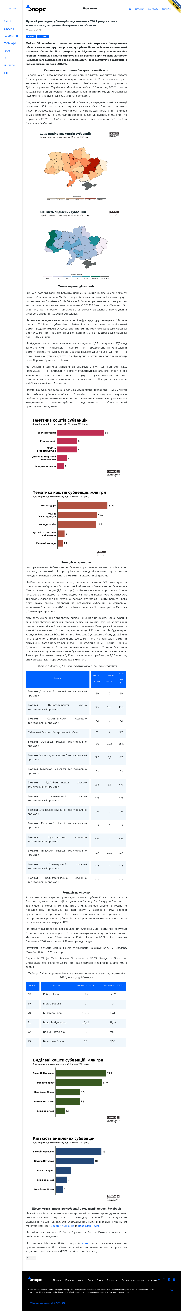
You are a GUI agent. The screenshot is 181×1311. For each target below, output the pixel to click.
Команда (70, 1280)
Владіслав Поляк (88, 1225)
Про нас (139, 9)
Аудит (81, 1280)
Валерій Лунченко (62, 1225)
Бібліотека (112, 1280)
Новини (31, 36)
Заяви (100, 1280)
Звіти (91, 1280)
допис (86, 1243)
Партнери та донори (133, 1280)
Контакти (153, 9)
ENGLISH (166, 9)
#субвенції (31, 1258)
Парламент (43, 36)
